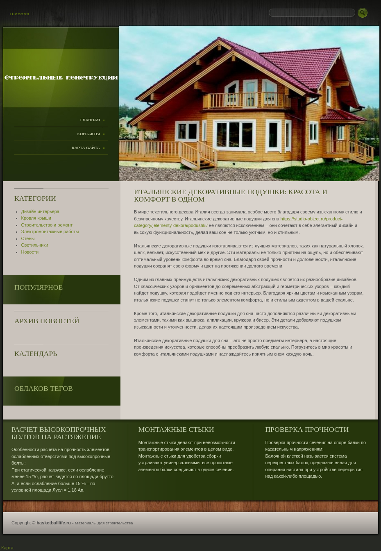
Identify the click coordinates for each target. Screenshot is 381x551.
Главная (19, 13)
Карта (7, 547)
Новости (30, 251)
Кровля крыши (36, 217)
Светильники (34, 245)
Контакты (88, 134)
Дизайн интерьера (40, 211)
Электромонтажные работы (50, 231)
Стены (28, 238)
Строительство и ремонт (47, 224)
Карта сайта (86, 147)
